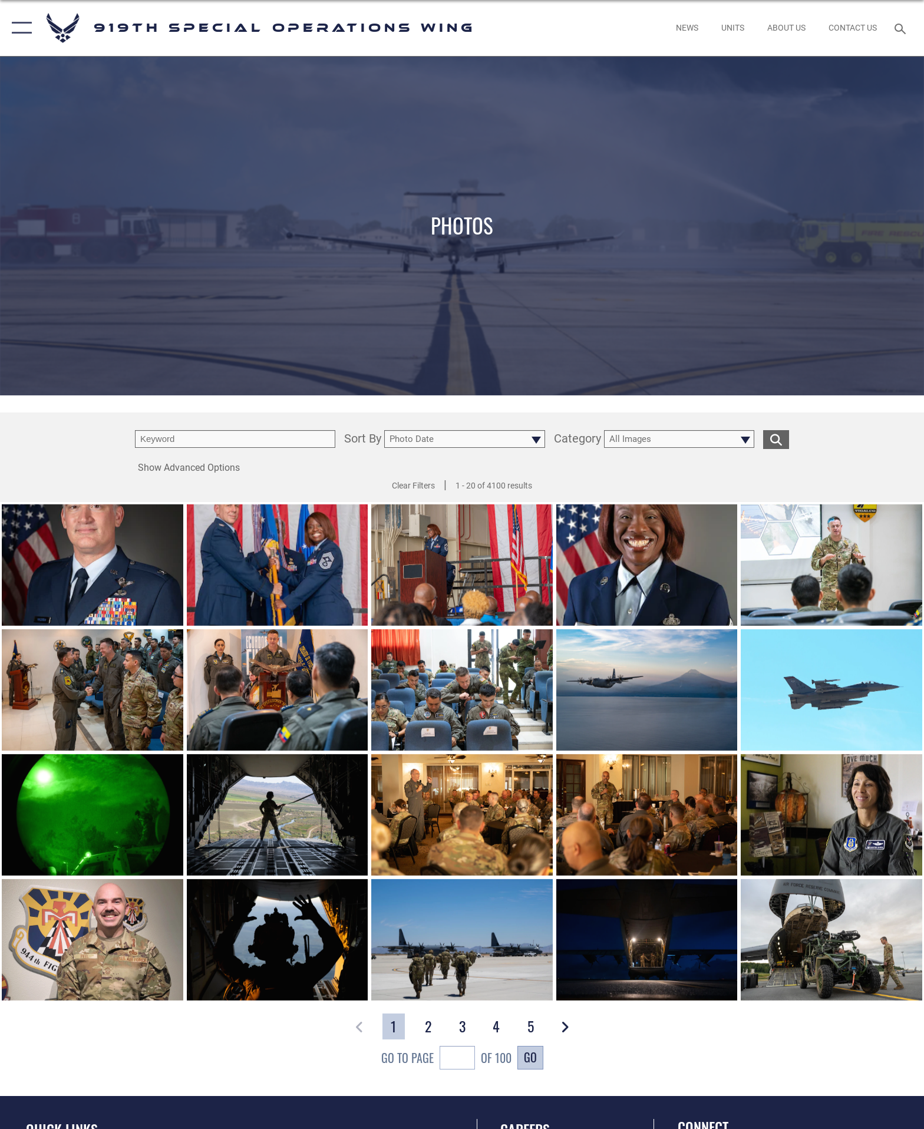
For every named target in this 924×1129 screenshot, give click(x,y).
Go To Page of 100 (446, 1059)
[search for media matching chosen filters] (776, 439)
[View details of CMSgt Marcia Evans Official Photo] (647, 572)
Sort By (362, 439)
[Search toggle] (902, 28)
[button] (19, 28)
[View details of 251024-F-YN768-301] (92, 572)
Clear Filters (413, 485)
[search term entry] (235, 439)
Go (530, 1057)
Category (577, 439)
